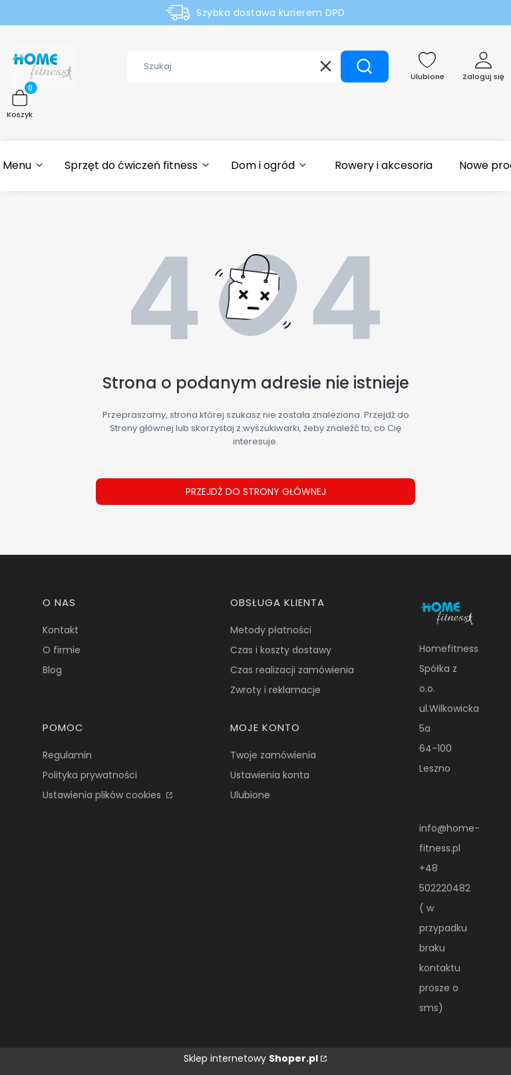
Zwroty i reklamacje (275, 689)
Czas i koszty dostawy (280, 650)
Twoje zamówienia (273, 755)
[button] (365, 66)
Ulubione (250, 795)
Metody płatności (270, 630)
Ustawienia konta (269, 775)
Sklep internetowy (251, 1058)
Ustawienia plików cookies (103, 795)
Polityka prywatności (90, 775)
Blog (52, 670)
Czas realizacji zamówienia (292, 670)
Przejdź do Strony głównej (256, 491)
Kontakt (61, 630)
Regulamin (67, 755)
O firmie (62, 650)
